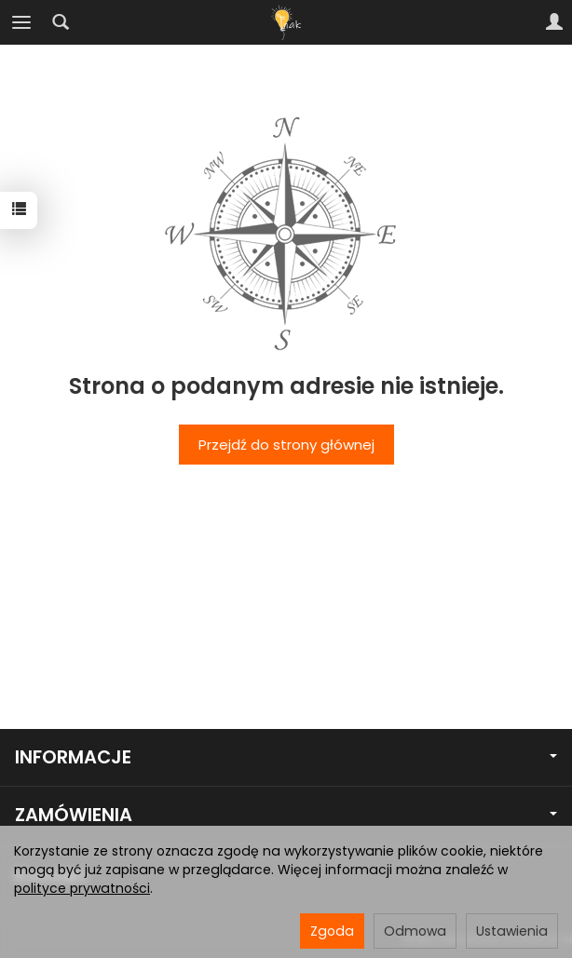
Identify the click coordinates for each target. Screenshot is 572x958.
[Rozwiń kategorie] (21, 22)
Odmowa (415, 931)
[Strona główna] (286, 22)
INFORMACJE (286, 757)
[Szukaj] (60, 22)
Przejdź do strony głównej (286, 444)
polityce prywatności (82, 888)
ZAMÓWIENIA (286, 815)
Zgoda (332, 931)
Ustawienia (512, 931)
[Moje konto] (554, 22)
